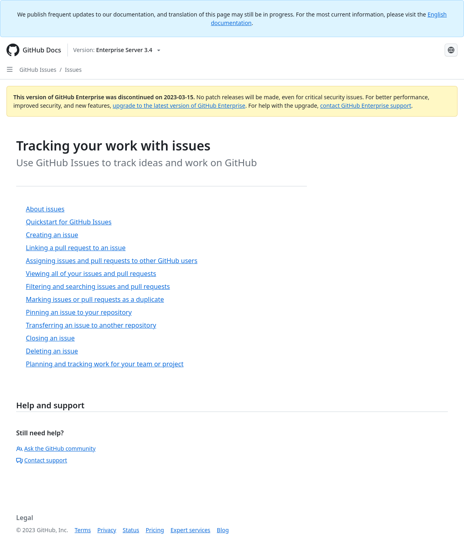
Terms (83, 530)
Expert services (190, 530)
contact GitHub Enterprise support (366, 105)
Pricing (155, 530)
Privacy (106, 530)
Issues (73, 69)
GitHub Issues (38, 69)
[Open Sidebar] (9, 69)
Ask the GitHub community (56, 448)
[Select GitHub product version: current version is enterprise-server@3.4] (117, 50)
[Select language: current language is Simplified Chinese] (451, 50)
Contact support (41, 460)
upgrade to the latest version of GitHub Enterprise (179, 105)
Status (131, 530)
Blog (223, 530)
